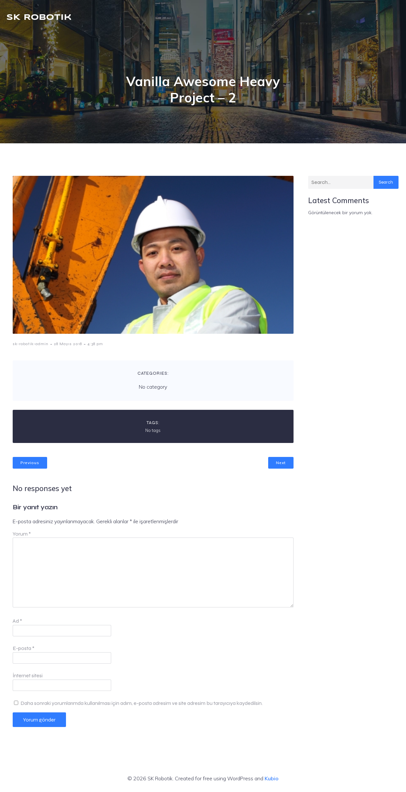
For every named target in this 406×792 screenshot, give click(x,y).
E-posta (23, 648)
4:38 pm (95, 344)
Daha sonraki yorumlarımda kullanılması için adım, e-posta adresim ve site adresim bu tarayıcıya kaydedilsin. (141, 703)
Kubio (272, 778)
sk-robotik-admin (30, 344)
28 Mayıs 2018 (68, 344)
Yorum (22, 534)
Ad (17, 621)
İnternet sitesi (28, 675)
